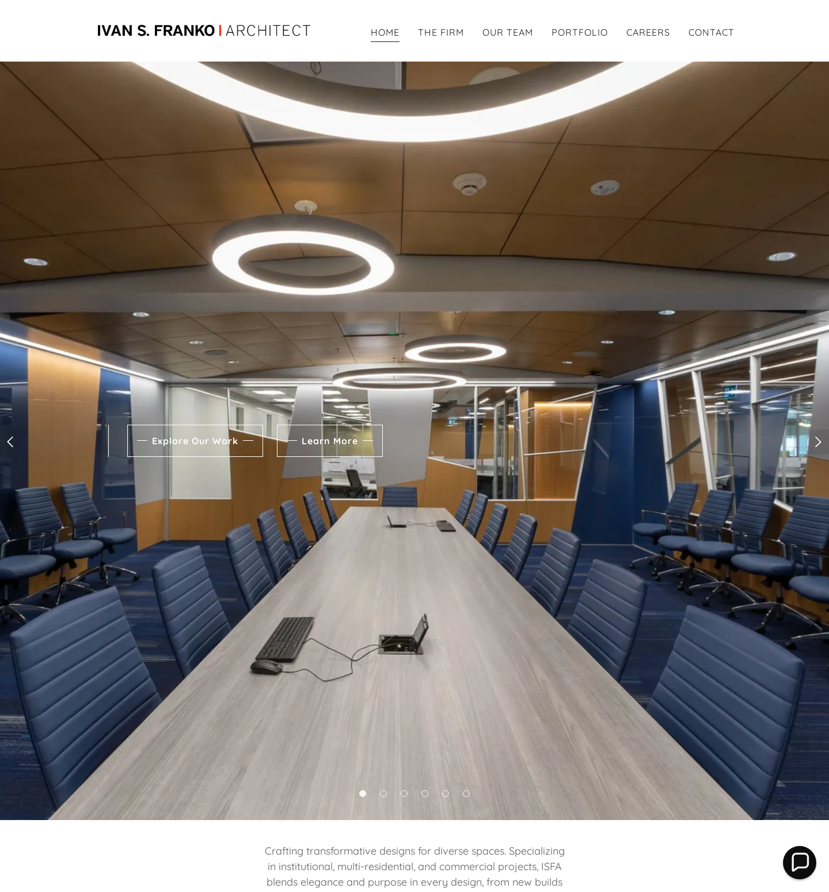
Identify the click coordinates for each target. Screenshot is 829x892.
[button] (362, 793)
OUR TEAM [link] (507, 32)
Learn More (330, 441)
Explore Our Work (195, 441)
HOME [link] (385, 32)
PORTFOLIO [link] (580, 32)
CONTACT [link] (712, 32)
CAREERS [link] (648, 32)
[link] (206, 30)
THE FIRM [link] (441, 32)
